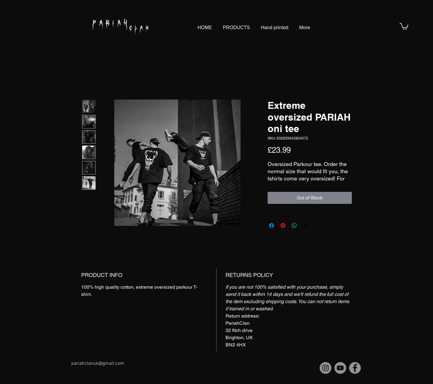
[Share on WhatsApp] (294, 225)
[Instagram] (325, 368)
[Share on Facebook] (271, 225)
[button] (404, 25)
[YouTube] (340, 368)
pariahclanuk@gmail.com (97, 364)
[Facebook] (355, 368)
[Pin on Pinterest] (283, 225)
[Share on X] (305, 225)
